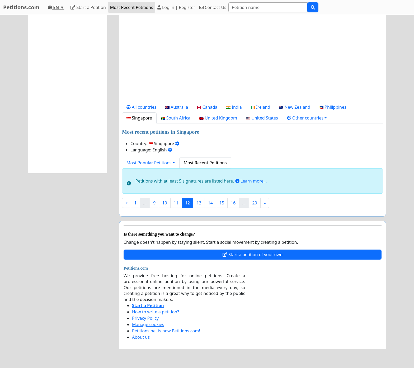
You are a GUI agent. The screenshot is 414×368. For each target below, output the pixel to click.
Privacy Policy (145, 318)
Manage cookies (148, 324)
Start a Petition (88, 7)
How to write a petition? (155, 312)
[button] (307, 117)
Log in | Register (176, 7)
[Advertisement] (252, 60)
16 (233, 203)
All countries (141, 107)
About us (141, 337)
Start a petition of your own (253, 254)
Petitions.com (21, 7)
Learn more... (251, 181)
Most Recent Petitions (131, 7)
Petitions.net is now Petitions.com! (166, 331)
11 (176, 203)
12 (187, 203)
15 (221, 203)
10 (164, 203)
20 (254, 203)
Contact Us (212, 7)
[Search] (268, 7)
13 (198, 203)
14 (210, 203)
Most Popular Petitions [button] (149, 163)
